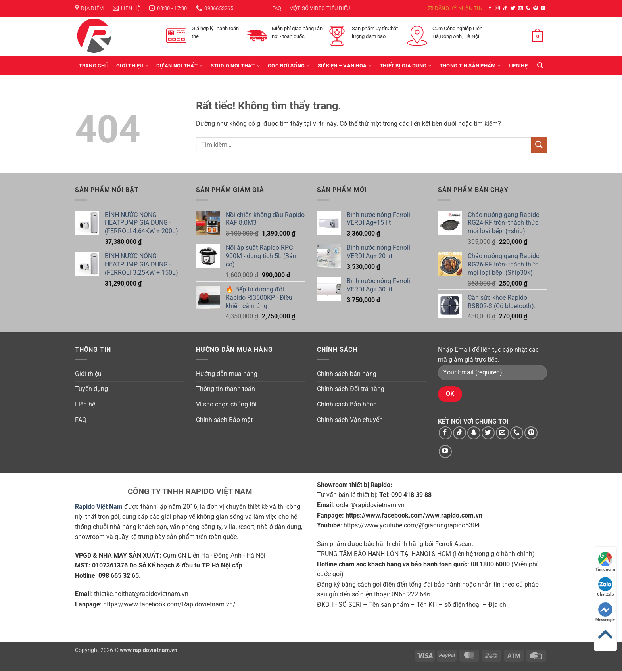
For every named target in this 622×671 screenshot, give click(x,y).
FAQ (277, 8)
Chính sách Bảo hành (347, 404)
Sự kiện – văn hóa (345, 65)
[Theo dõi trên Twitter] (513, 8)
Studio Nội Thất (235, 65)
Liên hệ (518, 66)
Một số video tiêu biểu (319, 8)
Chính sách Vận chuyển (350, 420)
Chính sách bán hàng (346, 374)
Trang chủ (94, 66)
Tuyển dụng (91, 389)
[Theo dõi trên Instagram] (497, 8)
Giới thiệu (132, 65)
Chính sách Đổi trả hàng (350, 389)
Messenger (605, 612)
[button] (455, 8)
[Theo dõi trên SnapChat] (473, 432)
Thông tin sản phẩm (470, 65)
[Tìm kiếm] (540, 65)
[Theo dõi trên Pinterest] (535, 8)
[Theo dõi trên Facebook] (490, 8)
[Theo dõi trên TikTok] (505, 8)
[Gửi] (539, 144)
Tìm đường (605, 561)
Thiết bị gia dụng (406, 65)
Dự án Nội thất (179, 65)
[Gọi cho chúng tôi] (528, 8)
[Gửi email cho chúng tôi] (520, 8)
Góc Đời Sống (289, 65)
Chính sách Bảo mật (224, 420)
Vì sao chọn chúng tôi (226, 404)
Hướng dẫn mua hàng (226, 374)
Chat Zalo (605, 586)
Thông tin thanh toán (225, 389)
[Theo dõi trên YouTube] (543, 8)
